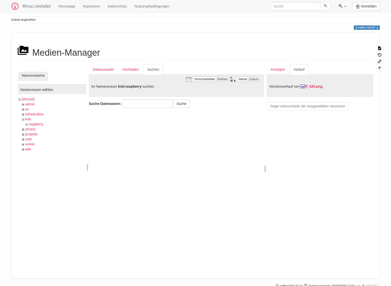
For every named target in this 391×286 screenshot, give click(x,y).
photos (30, 129)
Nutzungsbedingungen (151, 6)
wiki (28, 149)
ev (27, 109)
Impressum (91, 6)
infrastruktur (34, 114)
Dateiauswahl (103, 69)
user (28, 139)
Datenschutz (117, 6)
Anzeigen (278, 69)
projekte (31, 134)
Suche (182, 104)
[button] (342, 6)
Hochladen (130, 69)
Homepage (67, 6)
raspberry (36, 124)
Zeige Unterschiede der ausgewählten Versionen (307, 106)
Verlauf (299, 69)
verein (30, 144)
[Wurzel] (28, 99)
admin (30, 104)
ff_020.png (313, 86)
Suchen (153, 69)
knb (28, 119)
